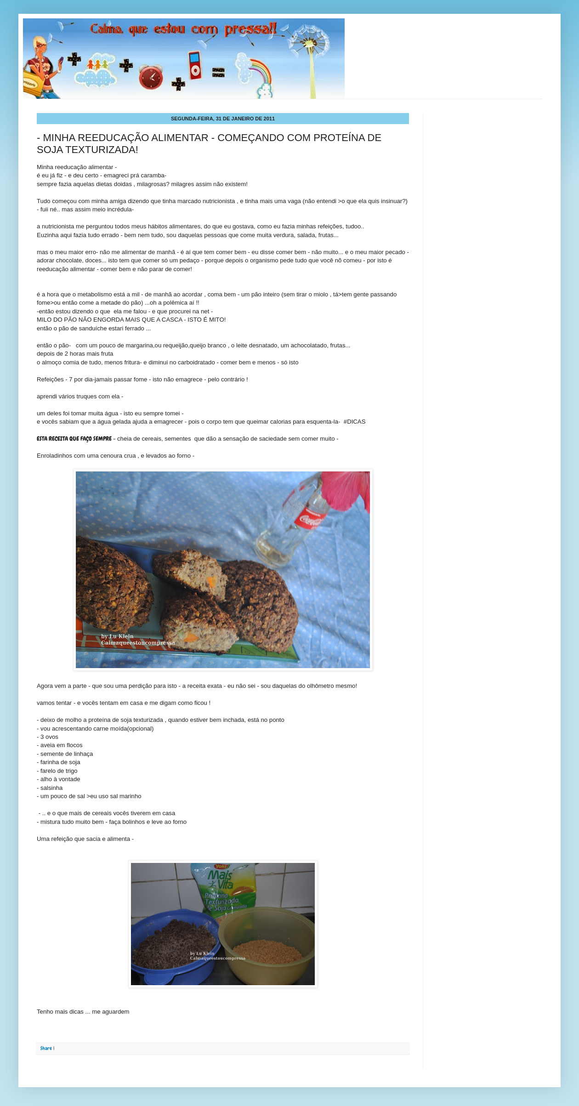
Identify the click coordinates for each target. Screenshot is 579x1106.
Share (46, 1048)
